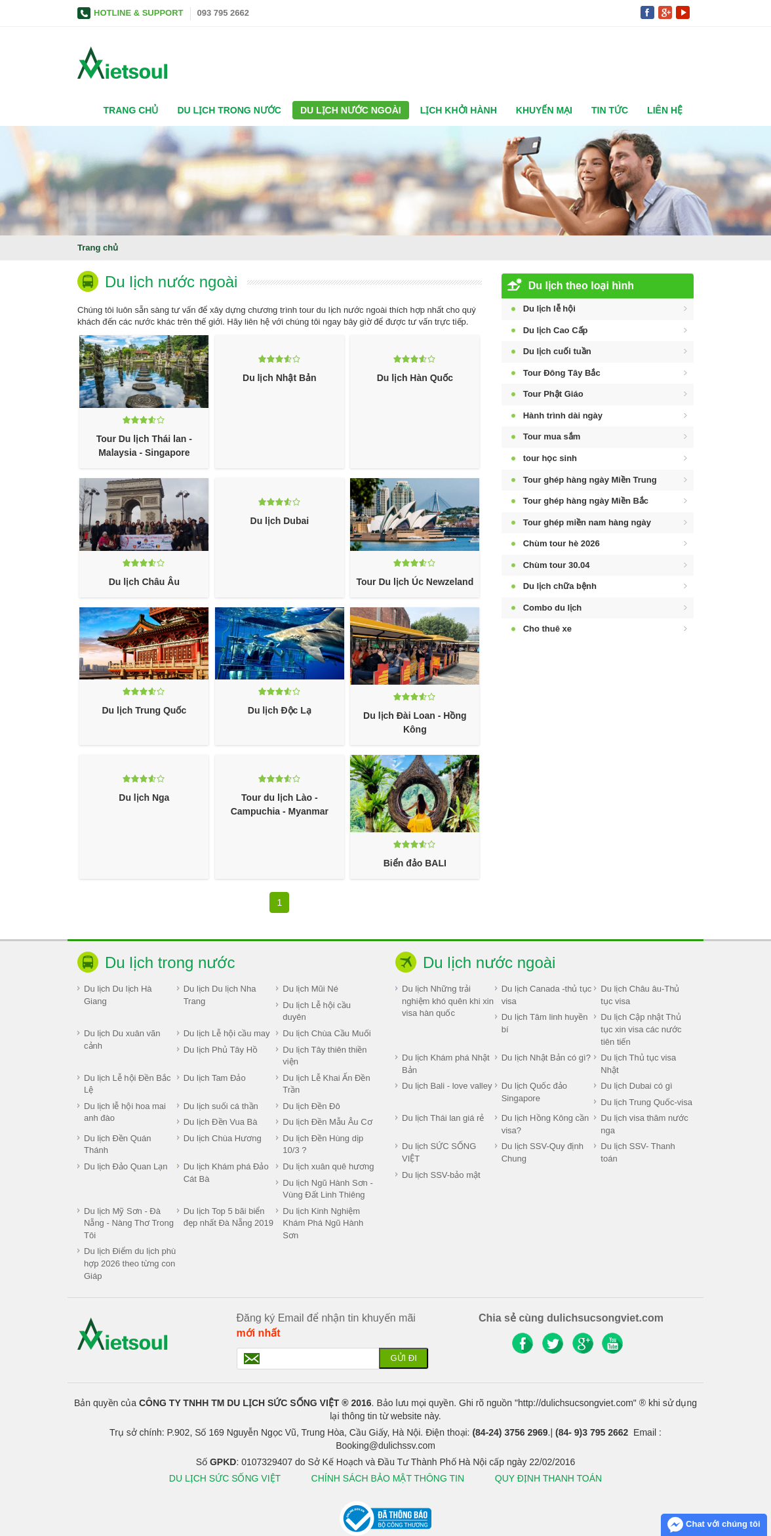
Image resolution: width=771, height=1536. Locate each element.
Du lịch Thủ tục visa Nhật (638, 1064)
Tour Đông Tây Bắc (562, 373)
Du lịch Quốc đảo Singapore (534, 1092)
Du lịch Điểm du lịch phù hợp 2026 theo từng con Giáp (130, 1263)
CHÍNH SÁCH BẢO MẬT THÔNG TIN (389, 1478)
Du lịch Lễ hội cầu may (227, 1033)
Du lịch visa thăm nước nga (644, 1124)
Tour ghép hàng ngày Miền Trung (590, 480)
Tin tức (609, 110)
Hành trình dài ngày (563, 415)
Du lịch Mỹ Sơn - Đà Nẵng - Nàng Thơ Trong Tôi (129, 1223)
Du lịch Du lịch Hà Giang (118, 995)
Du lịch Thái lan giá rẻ (443, 1118)
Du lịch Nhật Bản (280, 378)
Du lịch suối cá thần (221, 1106)
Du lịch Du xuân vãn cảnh (122, 1039)
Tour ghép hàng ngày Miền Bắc (585, 501)
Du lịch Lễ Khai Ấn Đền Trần (326, 1084)
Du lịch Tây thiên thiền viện (324, 1056)
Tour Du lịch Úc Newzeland (414, 581)
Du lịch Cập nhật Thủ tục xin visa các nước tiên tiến (641, 1029)
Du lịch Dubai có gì (636, 1086)
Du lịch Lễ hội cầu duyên (317, 1011)
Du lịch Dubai (279, 520)
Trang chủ (131, 110)
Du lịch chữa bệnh (560, 586)
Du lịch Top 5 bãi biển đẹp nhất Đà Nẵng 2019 (228, 1217)
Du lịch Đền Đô (311, 1106)
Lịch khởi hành (458, 110)
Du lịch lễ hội (549, 308)
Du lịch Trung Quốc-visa (646, 1102)
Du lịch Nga (144, 797)
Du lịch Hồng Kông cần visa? (545, 1124)
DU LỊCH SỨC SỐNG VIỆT (225, 1478)
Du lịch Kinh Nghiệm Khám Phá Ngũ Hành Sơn (323, 1223)
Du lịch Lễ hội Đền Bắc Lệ (127, 1084)
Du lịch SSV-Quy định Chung (542, 1152)
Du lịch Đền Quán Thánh (117, 1144)
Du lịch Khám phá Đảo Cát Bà (226, 1173)
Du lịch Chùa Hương (223, 1138)
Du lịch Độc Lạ (279, 710)
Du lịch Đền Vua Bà (221, 1122)
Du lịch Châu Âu (144, 581)
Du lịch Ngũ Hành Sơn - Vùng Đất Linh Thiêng (327, 1189)
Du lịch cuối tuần (557, 351)
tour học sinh (550, 458)
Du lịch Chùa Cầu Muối (326, 1033)
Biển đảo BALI (415, 863)
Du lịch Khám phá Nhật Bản (446, 1064)
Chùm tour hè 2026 (561, 543)
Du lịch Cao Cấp (555, 330)
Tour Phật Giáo (553, 394)
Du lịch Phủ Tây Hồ (221, 1050)
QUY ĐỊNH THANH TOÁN (548, 1478)
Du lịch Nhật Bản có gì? (546, 1057)
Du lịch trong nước (229, 110)
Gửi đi (403, 1358)
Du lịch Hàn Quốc (415, 378)
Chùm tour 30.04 (556, 565)
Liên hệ (664, 110)
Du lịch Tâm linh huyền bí (545, 1023)
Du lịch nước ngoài (350, 110)
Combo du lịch (552, 608)
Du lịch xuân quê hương (328, 1166)
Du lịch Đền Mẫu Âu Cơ (327, 1122)
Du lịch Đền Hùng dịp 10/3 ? (323, 1144)
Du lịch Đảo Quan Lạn (126, 1166)
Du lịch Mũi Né (310, 989)
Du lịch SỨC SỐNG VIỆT (439, 1152)
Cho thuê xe (547, 629)
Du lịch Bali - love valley (447, 1086)
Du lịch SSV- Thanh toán (638, 1152)
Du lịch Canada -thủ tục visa (547, 995)
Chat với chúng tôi (713, 1525)
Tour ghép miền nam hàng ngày (587, 522)
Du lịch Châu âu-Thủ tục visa (640, 995)
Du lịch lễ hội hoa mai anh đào (125, 1112)
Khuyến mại (544, 110)
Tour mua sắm (552, 436)
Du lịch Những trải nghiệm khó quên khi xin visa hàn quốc (448, 1001)
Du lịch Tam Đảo (215, 1078)
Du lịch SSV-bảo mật (441, 1175)
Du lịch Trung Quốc (144, 710)
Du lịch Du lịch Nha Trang (220, 995)
